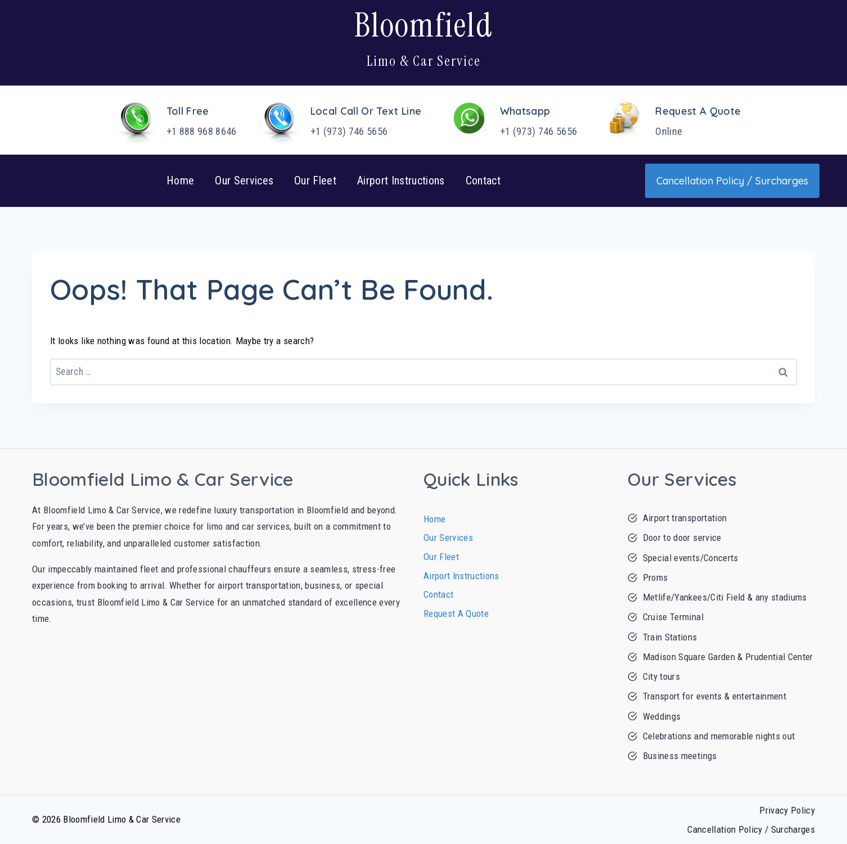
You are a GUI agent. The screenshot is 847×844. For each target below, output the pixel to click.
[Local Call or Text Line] (334, 120)
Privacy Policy (787, 810)
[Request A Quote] (666, 120)
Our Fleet (315, 180)
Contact (483, 180)
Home (180, 180)
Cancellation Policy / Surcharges (751, 829)
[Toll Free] (169, 120)
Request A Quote (456, 613)
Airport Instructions (401, 180)
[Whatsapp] (506, 120)
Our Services (244, 180)
